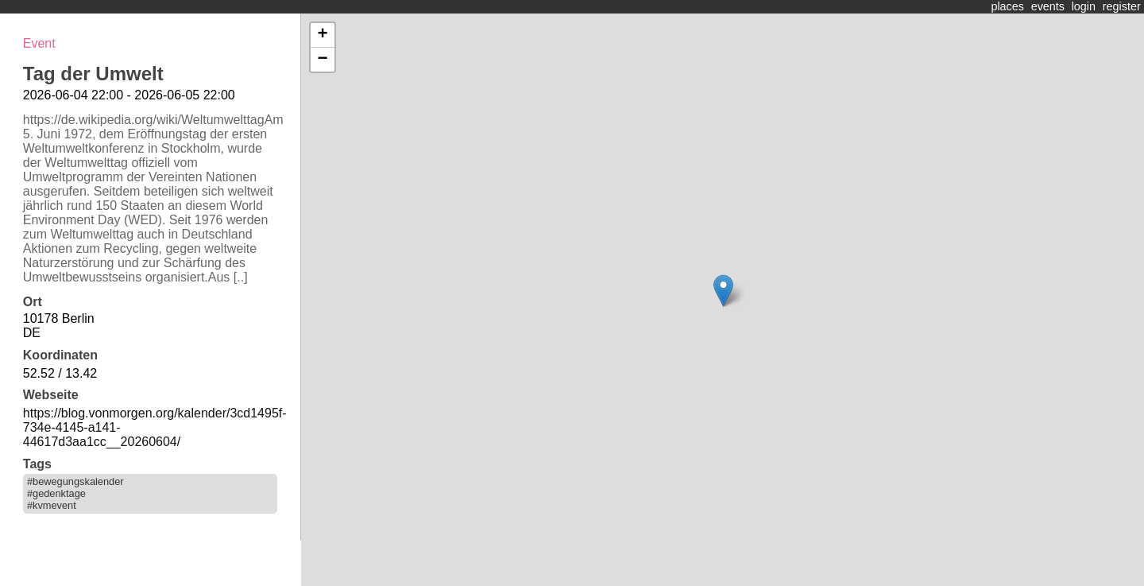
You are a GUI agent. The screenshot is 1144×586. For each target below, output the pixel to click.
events (1048, 6)
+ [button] (322, 35)
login (1084, 6)
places (1007, 6)
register (1122, 6)
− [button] (322, 60)
